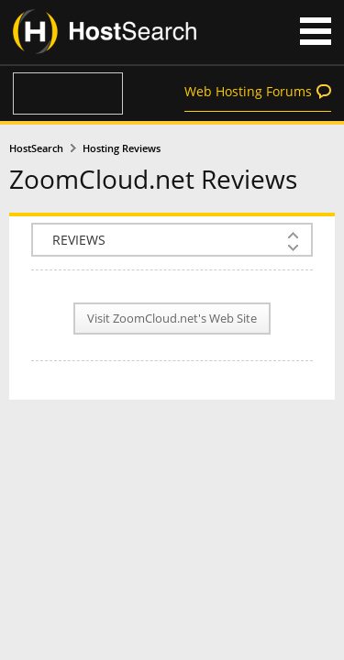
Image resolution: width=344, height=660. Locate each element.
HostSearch (36, 148)
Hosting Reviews (122, 148)
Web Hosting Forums (248, 91)
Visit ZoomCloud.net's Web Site (172, 318)
